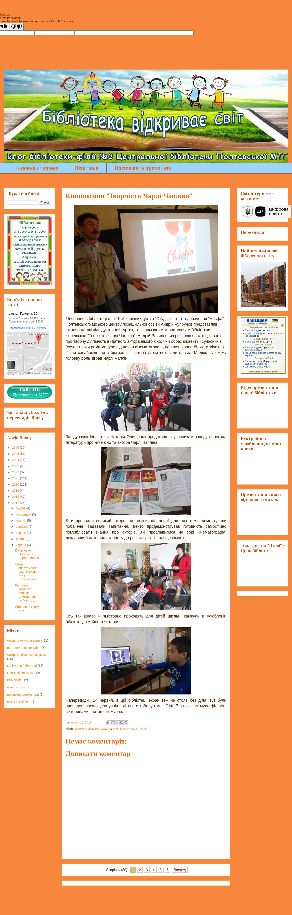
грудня (21, 508)
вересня (22, 526)
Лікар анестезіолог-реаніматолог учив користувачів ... (27, 571)
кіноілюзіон (120, 728)
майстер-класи (18, 687)
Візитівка (86, 168)
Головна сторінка (37, 168)
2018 (16, 496)
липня (20, 539)
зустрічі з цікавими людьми (93, 728)
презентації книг (19, 701)
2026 (16, 447)
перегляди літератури (23, 694)
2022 (16, 472)
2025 (16, 453)
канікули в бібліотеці (22, 665)
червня (21, 545)
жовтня (21, 520)
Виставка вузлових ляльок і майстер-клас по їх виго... (26, 593)
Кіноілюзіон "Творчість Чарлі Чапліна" (27, 554)
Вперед (180, 870)
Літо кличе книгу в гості (27, 608)
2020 (16, 484)
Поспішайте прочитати (143, 168)
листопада (24, 514)
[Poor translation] (16, 26)
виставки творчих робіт (24, 647)
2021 (16, 478)
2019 (16, 490)
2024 (16, 460)
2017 (16, 503)
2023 (16, 466)
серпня (21, 532)
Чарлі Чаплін (138, 728)
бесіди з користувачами (24, 640)
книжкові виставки (20, 673)
